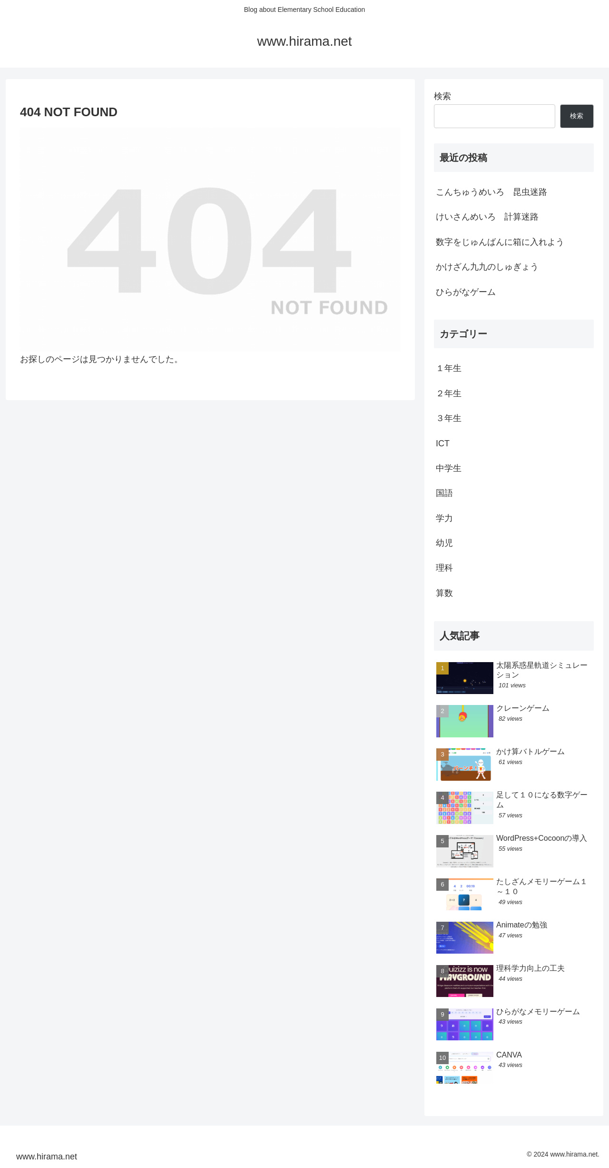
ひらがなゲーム (466, 292)
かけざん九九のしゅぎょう (487, 267)
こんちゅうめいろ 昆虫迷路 (491, 192)
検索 (442, 96)
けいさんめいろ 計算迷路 (487, 217)
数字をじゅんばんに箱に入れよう (500, 242)
